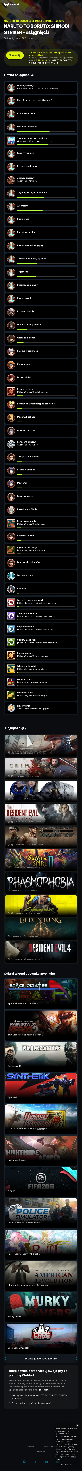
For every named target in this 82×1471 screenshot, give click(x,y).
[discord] (24, 1462)
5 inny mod (42, 60)
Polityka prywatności (51, 1446)
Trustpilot (43, 1389)
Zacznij (14, 55)
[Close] (77, 1425)
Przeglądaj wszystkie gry (41, 1358)
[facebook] (46, 1462)
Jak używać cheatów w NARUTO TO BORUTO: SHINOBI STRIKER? (39, 1397)
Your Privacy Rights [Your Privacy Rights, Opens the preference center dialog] (67, 1464)
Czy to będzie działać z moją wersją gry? (31, 1403)
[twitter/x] (35, 1462)
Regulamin (31, 1446)
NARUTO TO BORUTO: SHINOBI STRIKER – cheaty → (35, 21)
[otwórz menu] (77, 4)
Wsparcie (41, 1451)
